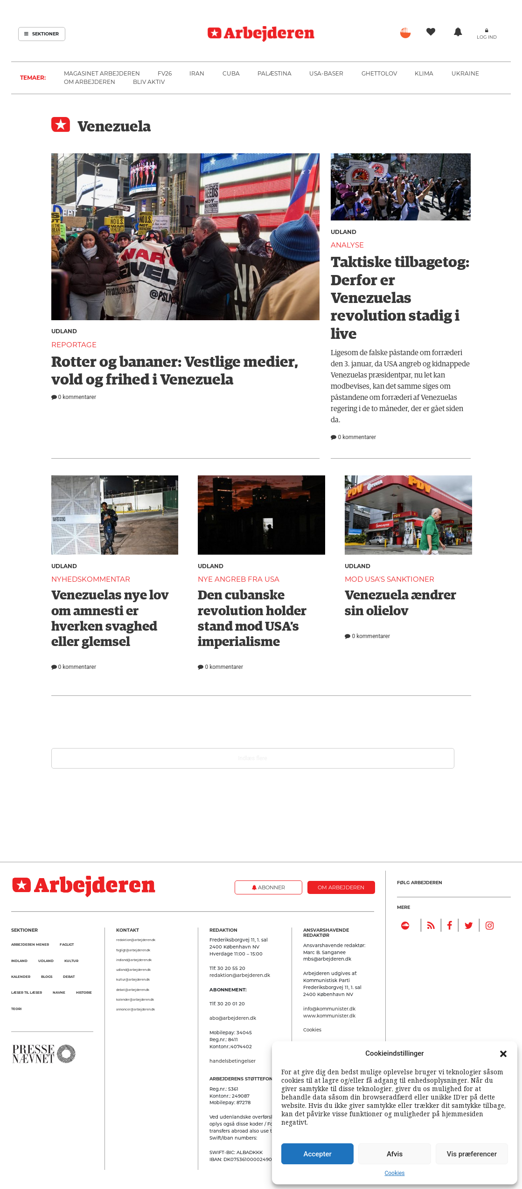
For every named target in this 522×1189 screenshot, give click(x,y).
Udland (64, 331)
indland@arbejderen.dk (134, 960)
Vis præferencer (472, 1154)
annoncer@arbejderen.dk (135, 1009)
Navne (59, 992)
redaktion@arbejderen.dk (135, 940)
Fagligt (67, 944)
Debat (69, 977)
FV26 (165, 73)
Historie (84, 992)
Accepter (317, 1154)
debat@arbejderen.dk (132, 990)
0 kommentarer (74, 397)
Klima (424, 73)
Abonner (268, 887)
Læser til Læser (26, 992)
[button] (503, 1053)
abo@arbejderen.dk (232, 1018)
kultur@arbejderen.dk (133, 980)
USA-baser (326, 73)
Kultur (71, 961)
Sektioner (41, 33)
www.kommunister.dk (329, 1015)
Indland (19, 961)
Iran (196, 73)
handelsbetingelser (232, 1061)
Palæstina (275, 73)
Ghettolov (379, 73)
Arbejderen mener (30, 944)
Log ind (487, 37)
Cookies (394, 1173)
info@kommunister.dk (329, 1008)
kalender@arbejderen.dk (135, 1000)
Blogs (46, 977)
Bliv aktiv (149, 81)
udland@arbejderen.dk (133, 970)
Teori (16, 1009)
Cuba (231, 73)
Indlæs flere (252, 758)
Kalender (20, 977)
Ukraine (465, 73)
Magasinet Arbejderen (102, 73)
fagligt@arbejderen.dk (133, 950)
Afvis (395, 1154)
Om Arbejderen (89, 81)
